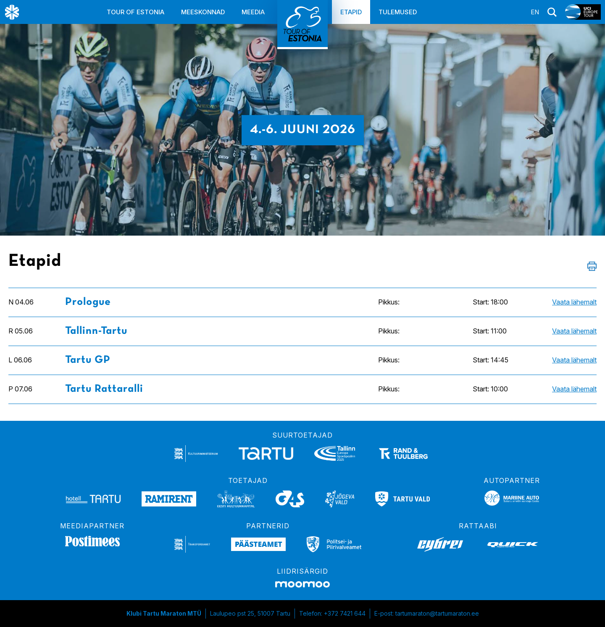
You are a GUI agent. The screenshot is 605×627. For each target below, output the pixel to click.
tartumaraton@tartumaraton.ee (437, 613)
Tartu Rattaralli (104, 389)
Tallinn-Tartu (96, 331)
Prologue (88, 302)
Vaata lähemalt (574, 302)
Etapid (351, 12)
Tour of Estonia (135, 12)
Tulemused (398, 12)
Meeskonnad (203, 12)
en (535, 12)
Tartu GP (87, 360)
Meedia (253, 12)
